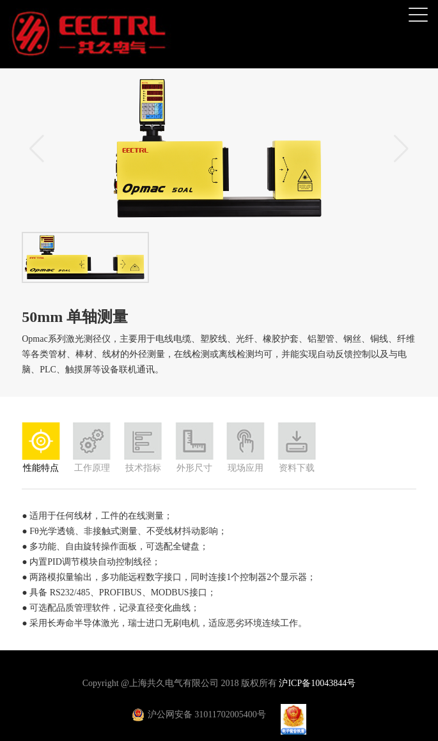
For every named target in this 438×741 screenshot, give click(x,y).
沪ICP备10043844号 (317, 683)
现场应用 (245, 468)
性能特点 (41, 468)
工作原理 (92, 468)
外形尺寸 (194, 468)
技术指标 (143, 468)
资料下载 (297, 468)
